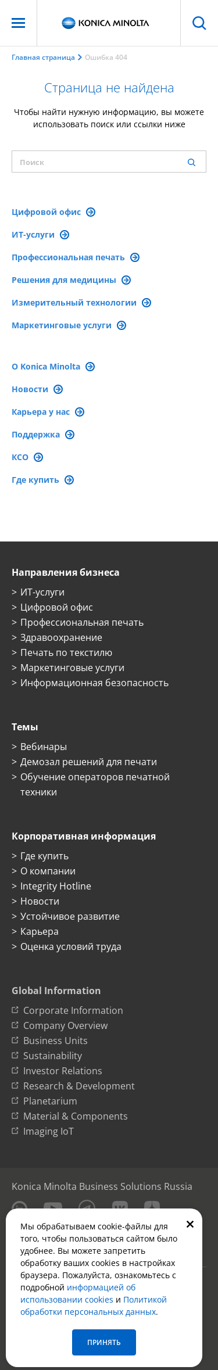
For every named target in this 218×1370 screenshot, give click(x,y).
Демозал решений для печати (88, 761)
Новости (37, 388)
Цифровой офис (53, 211)
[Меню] (18, 23)
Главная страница (43, 57)
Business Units (55, 1040)
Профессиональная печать (76, 257)
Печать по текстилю (66, 652)
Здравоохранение (61, 637)
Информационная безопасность (94, 682)
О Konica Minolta (53, 366)
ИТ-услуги (40, 234)
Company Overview (65, 1025)
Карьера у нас (48, 411)
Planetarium (50, 1101)
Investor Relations (62, 1070)
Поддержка (43, 434)
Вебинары (43, 746)
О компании (48, 871)
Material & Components (75, 1116)
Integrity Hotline (55, 886)
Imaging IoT (48, 1131)
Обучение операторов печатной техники (95, 784)
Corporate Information (73, 1010)
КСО (27, 456)
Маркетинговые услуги (69, 325)
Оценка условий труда (70, 946)
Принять (104, 1342)
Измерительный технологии (81, 302)
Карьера (39, 931)
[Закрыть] (190, 1223)
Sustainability (52, 1055)
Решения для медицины (71, 279)
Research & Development (79, 1085)
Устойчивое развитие (70, 916)
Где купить (43, 479)
